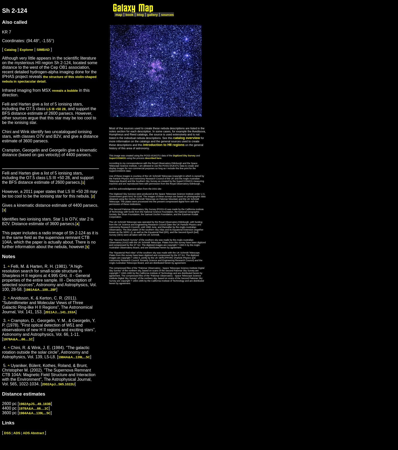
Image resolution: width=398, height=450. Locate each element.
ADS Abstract (33, 433)
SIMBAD (42, 50)
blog (140, 15)
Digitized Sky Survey (184, 155)
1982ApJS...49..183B (35, 404)
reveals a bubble (65, 91)
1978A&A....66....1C (18, 339)
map (118, 15)
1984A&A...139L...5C (74, 357)
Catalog (10, 50)
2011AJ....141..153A (60, 312)
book (129, 15)
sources (167, 15)
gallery (152, 15)
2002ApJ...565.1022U (58, 384)
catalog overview (186, 138)
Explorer (26, 50)
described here (153, 158)
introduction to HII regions (164, 145)
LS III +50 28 (56, 109)
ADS (16, 433)
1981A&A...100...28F (40, 290)
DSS (7, 433)
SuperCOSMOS (117, 158)
